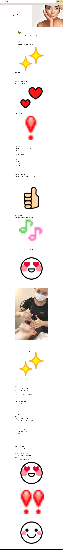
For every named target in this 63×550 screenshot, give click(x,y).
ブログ (50, 1)
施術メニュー (37, 1)
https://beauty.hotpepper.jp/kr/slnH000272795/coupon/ (25, 448)
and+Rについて (32, 1)
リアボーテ (46, 1)
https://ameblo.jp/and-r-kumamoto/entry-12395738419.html (25, 74)
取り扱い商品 (41, 1)
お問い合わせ (53, 1)
